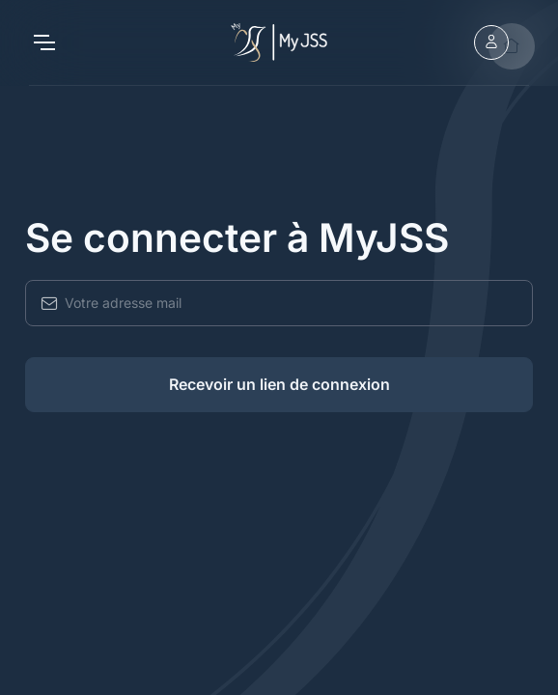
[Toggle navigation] (43, 42)
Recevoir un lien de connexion (279, 384)
